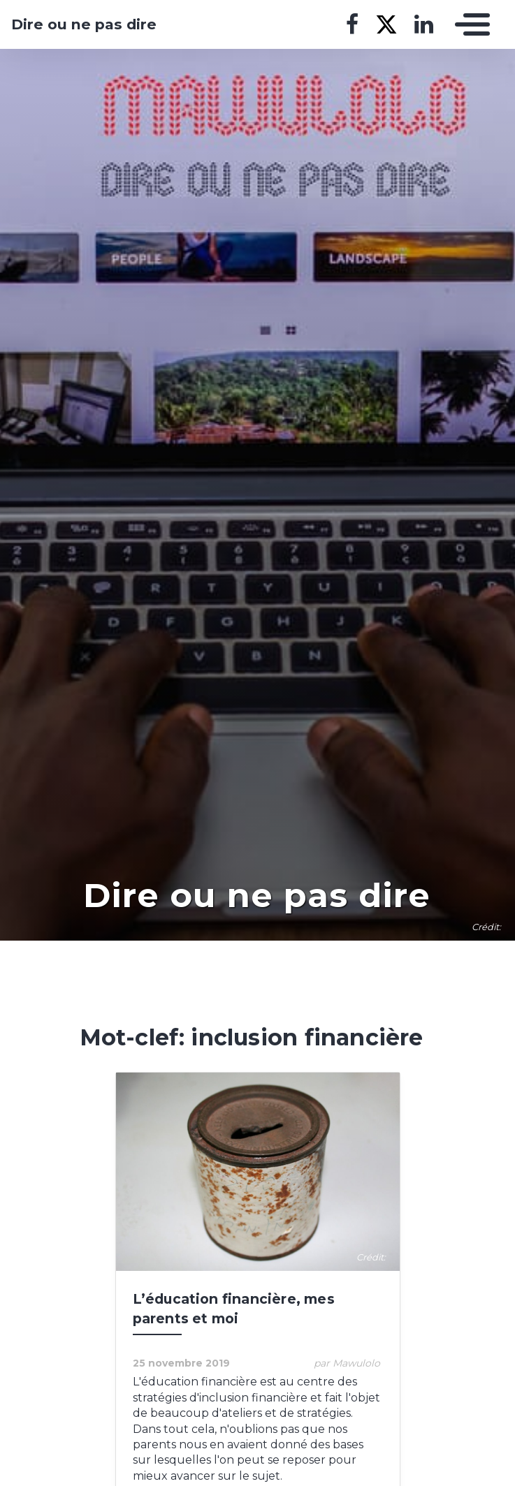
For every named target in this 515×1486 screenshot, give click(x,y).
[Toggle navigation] (469, 24)
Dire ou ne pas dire (84, 24)
